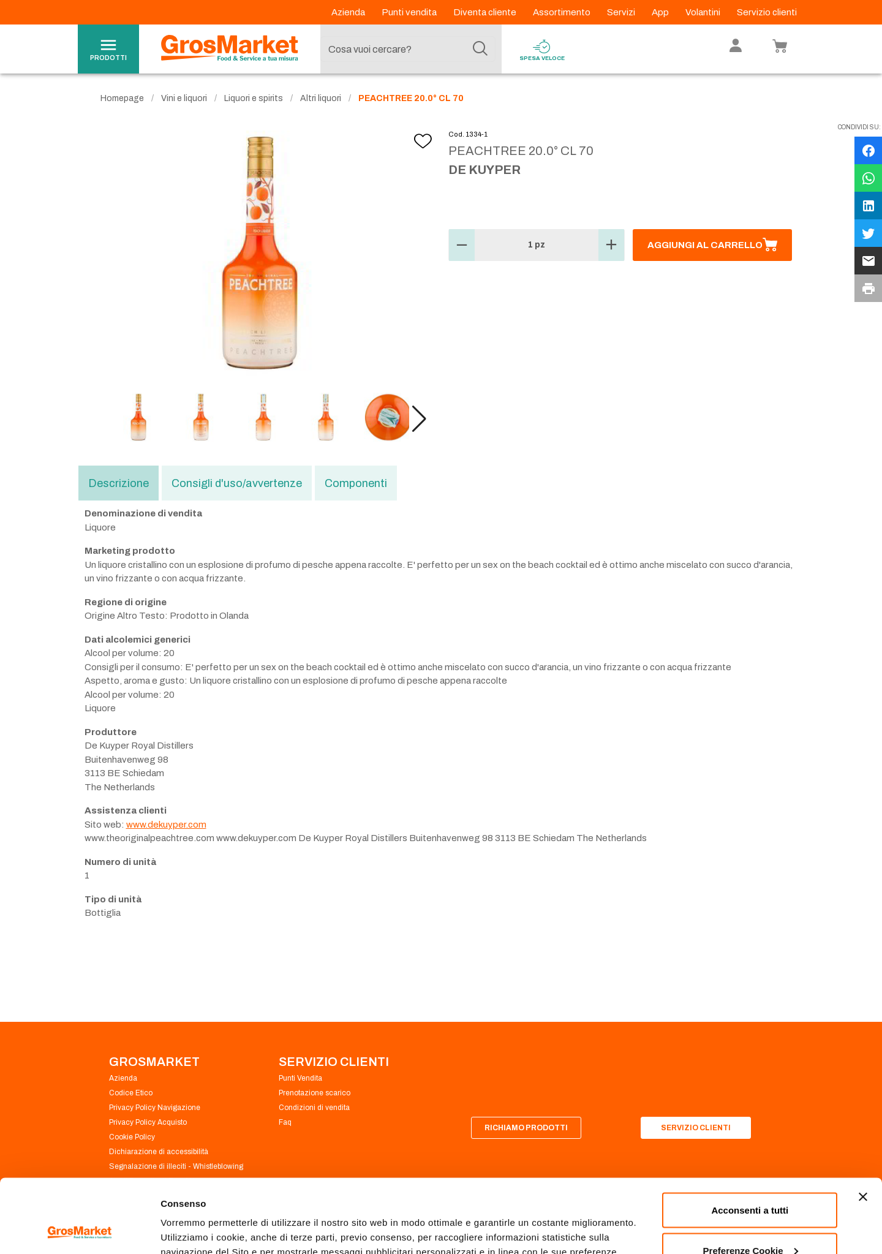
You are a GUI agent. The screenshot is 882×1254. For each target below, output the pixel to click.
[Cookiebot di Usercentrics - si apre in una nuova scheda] (79, 1230)
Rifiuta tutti (750, 1221)
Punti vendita (410, 12)
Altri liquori (320, 98)
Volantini (703, 12)
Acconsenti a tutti (749, 1141)
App (661, 12)
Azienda (349, 12)
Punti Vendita (300, 1078)
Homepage (122, 98)
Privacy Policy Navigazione (154, 1107)
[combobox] (408, 49)
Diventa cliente (485, 12)
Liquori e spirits (253, 98)
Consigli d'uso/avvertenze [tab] (237, 483)
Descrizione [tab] (118, 483)
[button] (419, 419)
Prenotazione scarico (314, 1093)
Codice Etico (131, 1093)
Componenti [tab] (356, 483)
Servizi (622, 12)
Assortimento (562, 12)
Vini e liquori (184, 98)
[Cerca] (480, 49)
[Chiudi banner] (863, 1128)
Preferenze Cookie (201, 1216)
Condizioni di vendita (314, 1107)
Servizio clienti (767, 12)
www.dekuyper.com (166, 824)
